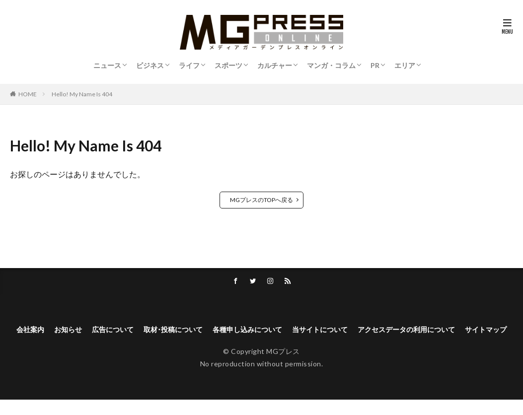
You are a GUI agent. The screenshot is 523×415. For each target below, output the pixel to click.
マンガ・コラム (331, 65)
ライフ (189, 65)
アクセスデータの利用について (452, 331)
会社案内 (31, 331)
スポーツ (228, 65)
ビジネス (150, 65)
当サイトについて (355, 331)
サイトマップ (262, 343)
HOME (27, 94)
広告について (123, 331)
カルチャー (274, 65)
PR (375, 65)
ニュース (107, 65)
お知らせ (73, 331)
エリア (404, 65)
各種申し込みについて (273, 331)
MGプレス (283, 366)
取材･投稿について (190, 331)
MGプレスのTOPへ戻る (261, 200)
